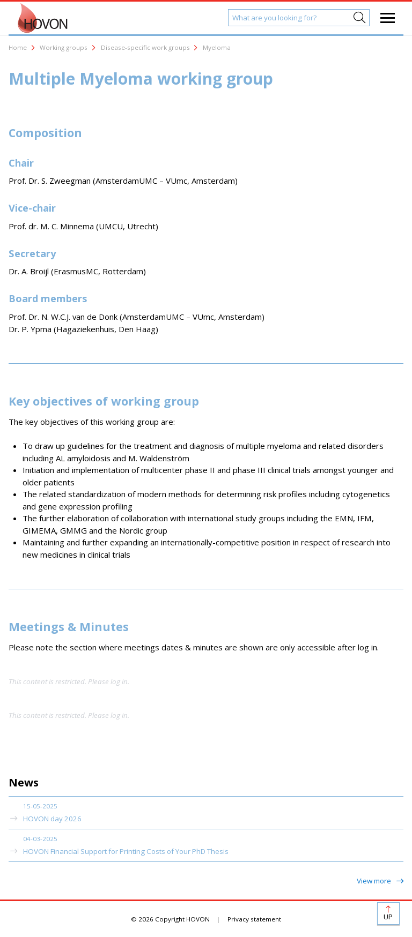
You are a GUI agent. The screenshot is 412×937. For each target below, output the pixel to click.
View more (375, 881)
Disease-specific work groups (145, 47)
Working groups (63, 47)
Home (18, 47)
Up (388, 916)
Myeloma (217, 47)
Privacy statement (254, 919)
